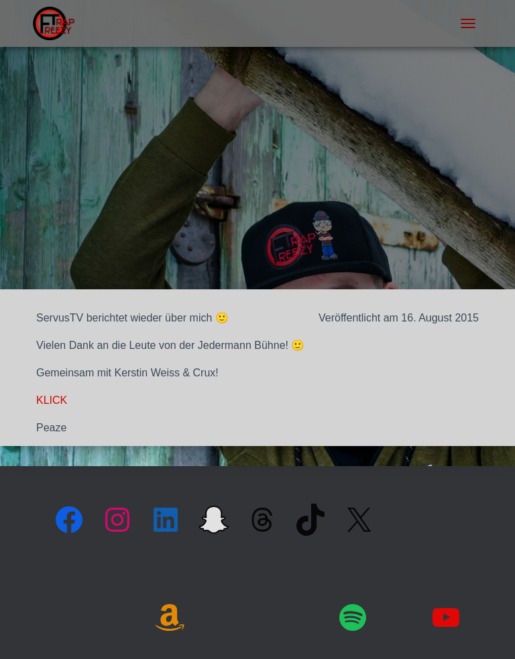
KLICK (51, 400)
